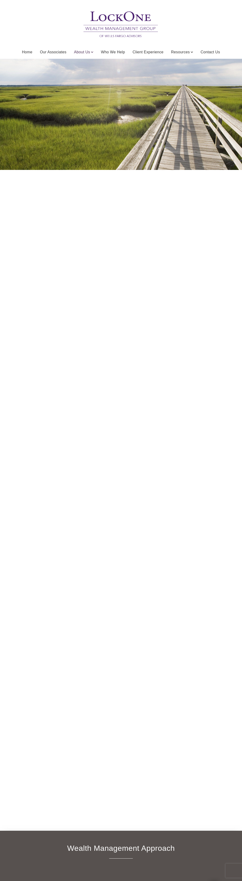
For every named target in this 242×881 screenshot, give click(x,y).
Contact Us (210, 52)
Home (27, 52)
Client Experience (148, 52)
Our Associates (53, 52)
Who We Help (113, 52)
